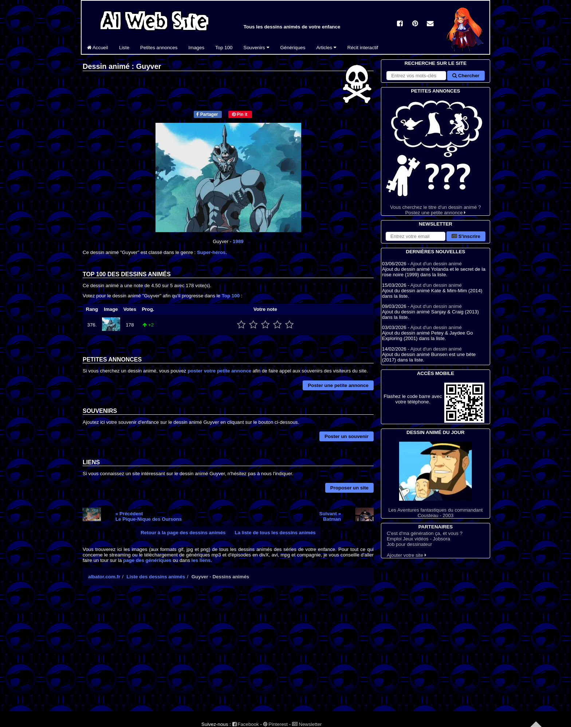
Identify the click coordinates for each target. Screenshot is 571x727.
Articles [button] (326, 47)
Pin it (240, 114)
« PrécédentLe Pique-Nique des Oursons (148, 516)
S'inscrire (466, 236)
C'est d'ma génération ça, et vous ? (424, 533)
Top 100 (223, 47)
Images (196, 47)
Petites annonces (158, 47)
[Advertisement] (228, 655)
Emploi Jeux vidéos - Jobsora (418, 539)
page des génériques (147, 560)
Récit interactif (362, 47)
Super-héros (211, 252)
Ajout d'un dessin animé (436, 263)
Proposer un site (349, 487)
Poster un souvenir (346, 436)
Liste (124, 47)
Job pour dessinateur (409, 544)
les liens (201, 560)
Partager (207, 114)
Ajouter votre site (406, 555)
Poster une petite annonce (338, 385)
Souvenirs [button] (256, 47)
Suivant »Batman (330, 516)
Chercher (465, 75)
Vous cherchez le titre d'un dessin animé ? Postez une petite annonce (435, 155)
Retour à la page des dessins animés (183, 532)
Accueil (97, 47)
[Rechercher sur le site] (416, 75)
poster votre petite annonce (219, 371)
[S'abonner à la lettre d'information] (415, 236)
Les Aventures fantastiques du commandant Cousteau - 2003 (435, 480)
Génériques (293, 47)
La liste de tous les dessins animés (275, 532)
